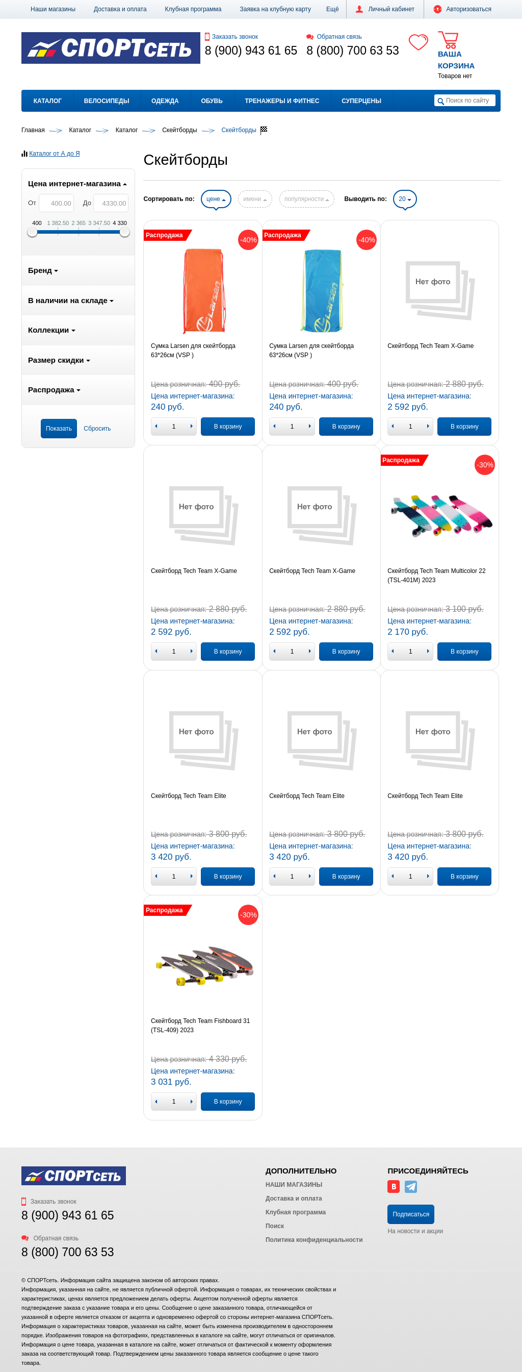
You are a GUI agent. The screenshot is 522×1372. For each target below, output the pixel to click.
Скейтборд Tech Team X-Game (430, 346)
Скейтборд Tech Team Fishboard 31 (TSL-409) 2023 (200, 1025)
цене (216, 199)
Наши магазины (53, 9)
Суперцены (361, 101)
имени (255, 199)
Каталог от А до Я (54, 153)
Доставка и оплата (120, 9)
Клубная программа (193, 9)
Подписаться (411, 1214)
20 (405, 199)
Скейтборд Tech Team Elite (188, 796)
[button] (332, 9)
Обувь (211, 101)
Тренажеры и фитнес (282, 101)
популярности (306, 199)
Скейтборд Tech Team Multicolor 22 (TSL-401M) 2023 (436, 575)
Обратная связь (334, 36)
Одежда (165, 101)
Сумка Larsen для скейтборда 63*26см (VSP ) (193, 350)
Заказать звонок (231, 36)
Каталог (48, 101)
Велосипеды (106, 101)
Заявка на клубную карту (275, 9)
